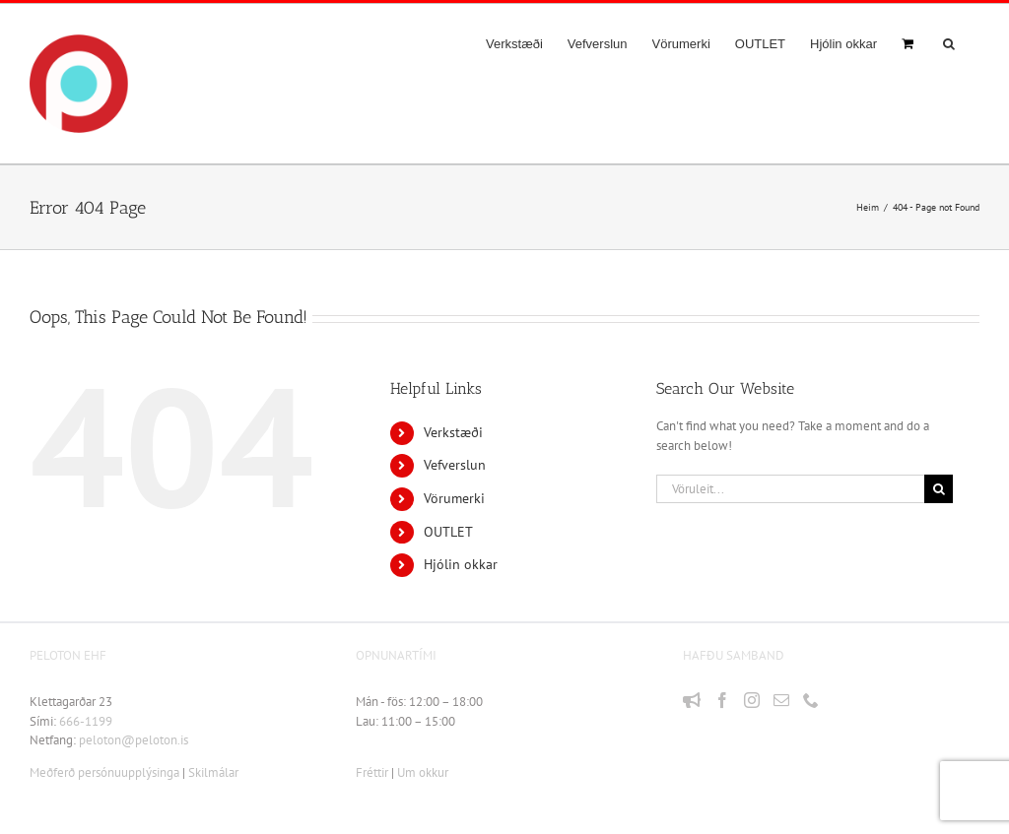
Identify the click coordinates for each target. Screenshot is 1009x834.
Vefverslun (455, 465)
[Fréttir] (692, 700)
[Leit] (938, 489)
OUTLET (448, 532)
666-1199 (85, 721)
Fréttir (372, 772)
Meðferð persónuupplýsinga (104, 772)
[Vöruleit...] (790, 489)
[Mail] (781, 700)
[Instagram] (752, 700)
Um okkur (422, 772)
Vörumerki (454, 498)
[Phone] (811, 700)
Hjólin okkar (461, 564)
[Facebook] (722, 700)
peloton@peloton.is (133, 740)
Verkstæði (453, 432)
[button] (949, 43)
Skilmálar (213, 772)
